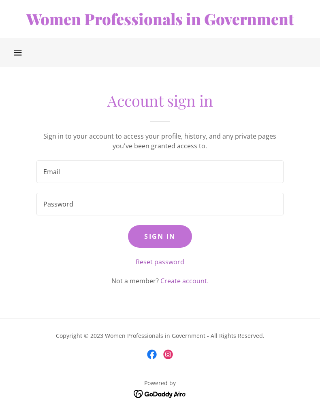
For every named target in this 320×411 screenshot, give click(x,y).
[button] (18, 52)
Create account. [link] (184, 280)
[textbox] (160, 171)
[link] (160, 22)
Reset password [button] (160, 261)
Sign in (159, 236)
